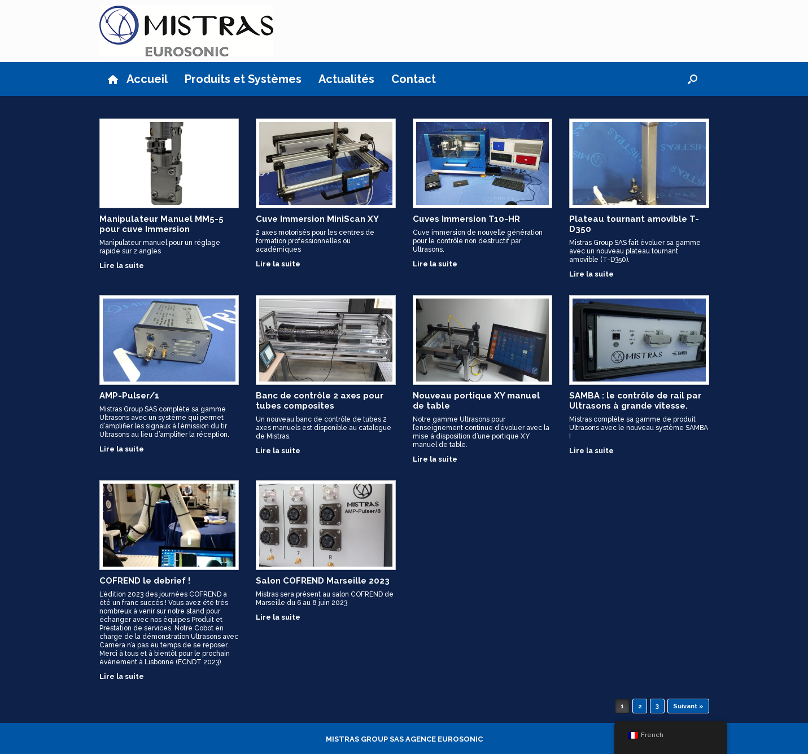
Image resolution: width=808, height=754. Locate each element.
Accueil (138, 79)
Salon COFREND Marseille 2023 (323, 581)
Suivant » (688, 706)
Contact (413, 79)
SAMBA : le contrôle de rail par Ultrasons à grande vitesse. (635, 401)
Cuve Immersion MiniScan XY (317, 219)
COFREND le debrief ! (144, 581)
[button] (692, 79)
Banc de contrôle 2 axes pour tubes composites (319, 401)
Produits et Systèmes (243, 79)
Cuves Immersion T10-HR (466, 219)
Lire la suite (124, 265)
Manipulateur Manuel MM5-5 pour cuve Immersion (161, 224)
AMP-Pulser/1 (129, 396)
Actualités (346, 79)
